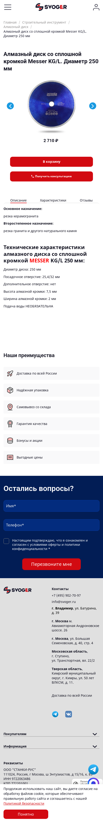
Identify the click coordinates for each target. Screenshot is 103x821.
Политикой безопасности (24, 803)
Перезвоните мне (51, 564)
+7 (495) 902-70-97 (66, 595)
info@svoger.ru (64, 601)
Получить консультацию (51, 176)
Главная (10, 22)
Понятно (26, 814)
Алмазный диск (16, 26)
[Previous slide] (10, 105)
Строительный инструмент (44, 22)
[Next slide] (92, 105)
